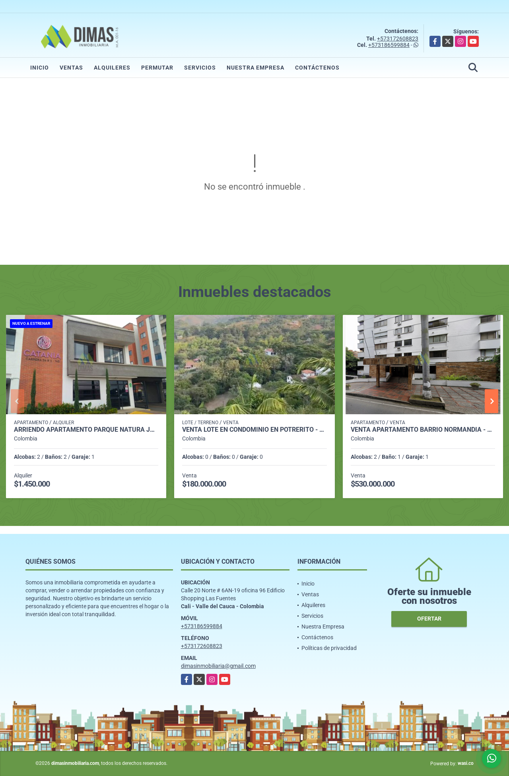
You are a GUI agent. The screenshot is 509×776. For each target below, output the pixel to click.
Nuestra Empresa (255, 67)
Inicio (39, 67)
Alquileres (112, 67)
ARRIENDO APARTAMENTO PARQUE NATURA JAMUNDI (86, 430)
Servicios (200, 67)
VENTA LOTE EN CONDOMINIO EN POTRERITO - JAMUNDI (254, 430)
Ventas (71, 67)
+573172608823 (397, 38)
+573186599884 (389, 45)
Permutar (157, 67)
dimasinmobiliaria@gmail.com (218, 666)
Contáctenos (317, 67)
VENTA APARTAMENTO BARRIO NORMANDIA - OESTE (423, 430)
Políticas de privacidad (329, 648)
